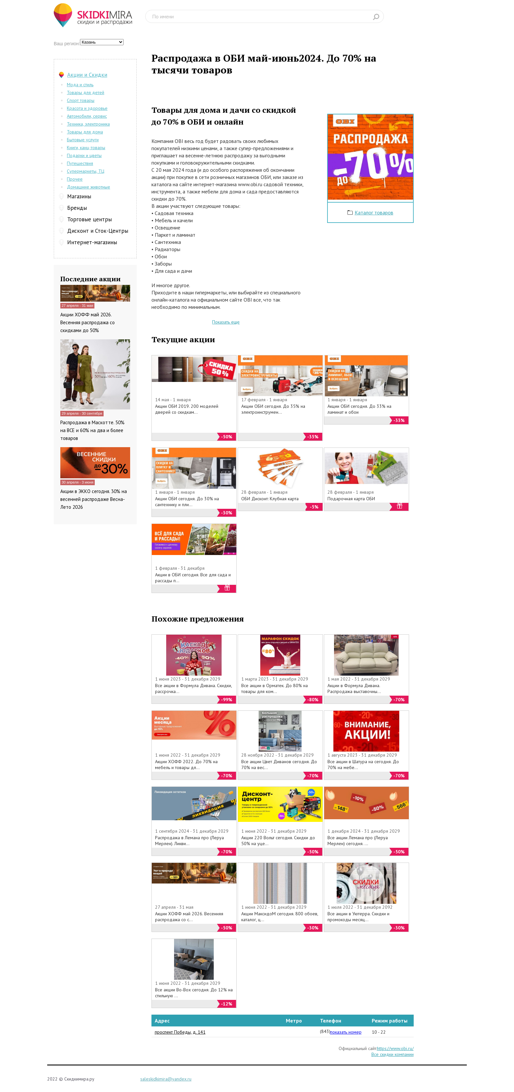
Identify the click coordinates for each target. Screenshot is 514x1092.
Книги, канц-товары (86, 147)
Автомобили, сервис (87, 116)
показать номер (346, 1032)
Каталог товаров (374, 212)
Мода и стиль (80, 85)
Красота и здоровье (87, 108)
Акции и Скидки (87, 74)
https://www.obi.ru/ (395, 1048)
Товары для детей (85, 92)
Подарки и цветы (84, 155)
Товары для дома (85, 132)
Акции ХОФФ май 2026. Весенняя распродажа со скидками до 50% (87, 322)
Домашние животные (88, 187)
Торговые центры (89, 219)
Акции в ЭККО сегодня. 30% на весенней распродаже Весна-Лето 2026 (93, 499)
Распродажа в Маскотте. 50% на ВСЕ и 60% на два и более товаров (92, 430)
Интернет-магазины (92, 242)
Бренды (77, 207)
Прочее (75, 179)
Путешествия (80, 163)
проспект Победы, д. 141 (180, 1032)
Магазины (79, 196)
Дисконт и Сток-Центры (97, 230)
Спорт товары (80, 100)
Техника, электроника (88, 124)
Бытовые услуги (83, 140)
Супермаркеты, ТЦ (85, 171)
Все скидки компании (392, 1054)
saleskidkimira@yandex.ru (165, 1079)
